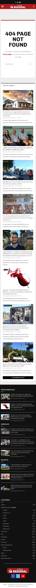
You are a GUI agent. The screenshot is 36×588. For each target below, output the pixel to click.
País (5, 195)
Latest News (8, 86)
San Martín (6, 526)
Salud (2, 553)
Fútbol (5, 547)
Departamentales (8, 127)
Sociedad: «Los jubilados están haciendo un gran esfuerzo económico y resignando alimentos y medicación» (22, 441)
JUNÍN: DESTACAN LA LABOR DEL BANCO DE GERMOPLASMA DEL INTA (17, 149)
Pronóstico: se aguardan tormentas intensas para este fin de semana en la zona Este (17, 114)
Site (5, 496)
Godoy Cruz (6, 513)
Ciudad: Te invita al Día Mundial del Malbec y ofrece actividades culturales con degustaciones (17, 292)
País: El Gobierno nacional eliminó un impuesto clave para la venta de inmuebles (22, 452)
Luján (4, 521)
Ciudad (5, 269)
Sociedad (6, 231)
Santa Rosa (6, 529)
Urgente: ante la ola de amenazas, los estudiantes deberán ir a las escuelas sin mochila (22, 430)
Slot (2, 496)
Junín (4, 515)
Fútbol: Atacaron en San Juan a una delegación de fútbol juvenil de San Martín (21, 487)
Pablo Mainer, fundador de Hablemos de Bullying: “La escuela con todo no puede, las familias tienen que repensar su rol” (17, 254)
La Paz (5, 518)
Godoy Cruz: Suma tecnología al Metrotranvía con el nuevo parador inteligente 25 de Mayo (16, 328)
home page (7, 54)
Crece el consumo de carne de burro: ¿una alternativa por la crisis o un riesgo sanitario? (18, 218)
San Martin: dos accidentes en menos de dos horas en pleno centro (18, 183)
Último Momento (6, 558)
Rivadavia (6, 523)
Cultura (3, 504)
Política (3, 539)
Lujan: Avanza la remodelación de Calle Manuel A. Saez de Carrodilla (17, 365)
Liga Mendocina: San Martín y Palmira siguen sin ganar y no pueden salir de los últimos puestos (22, 476)
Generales (4, 531)
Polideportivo (7, 550)
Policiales (6, 161)
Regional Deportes (6, 545)
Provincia (6, 91)
